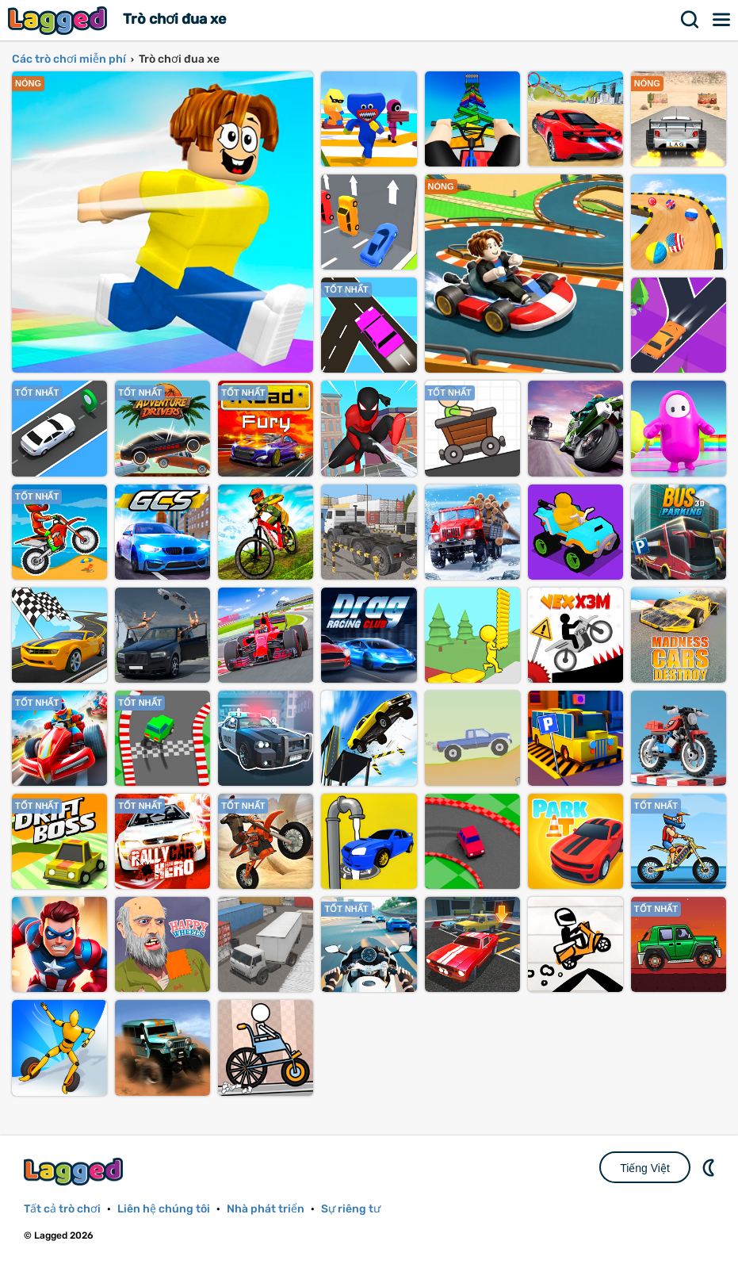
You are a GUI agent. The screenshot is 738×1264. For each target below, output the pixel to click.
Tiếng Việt (645, 1168)
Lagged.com (75, 1171)
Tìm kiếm (690, 20)
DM (710, 1167)
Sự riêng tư (350, 1209)
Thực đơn (722, 20)
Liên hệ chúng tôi (163, 1209)
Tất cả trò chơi (62, 1209)
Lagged (59, 20)
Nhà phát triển (265, 1209)
